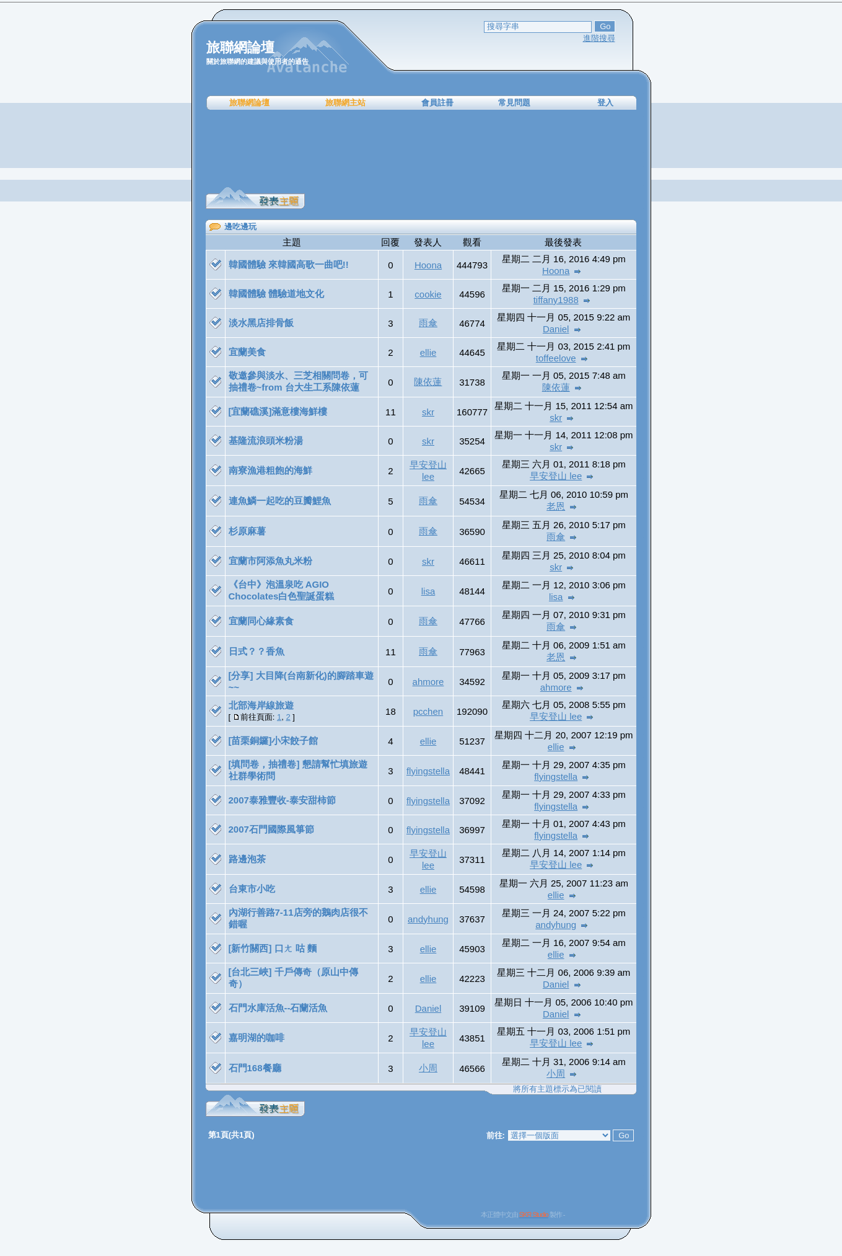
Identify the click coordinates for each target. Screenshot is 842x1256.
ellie (428, 352)
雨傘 (428, 322)
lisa (428, 591)
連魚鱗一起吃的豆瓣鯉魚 (280, 500)
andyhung (428, 919)
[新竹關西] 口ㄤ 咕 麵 (273, 948)
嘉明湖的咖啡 (256, 1037)
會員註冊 (437, 102)
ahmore (428, 681)
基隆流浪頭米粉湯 (266, 440)
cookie (427, 294)
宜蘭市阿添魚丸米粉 (270, 560)
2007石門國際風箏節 (271, 829)
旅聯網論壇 (249, 102)
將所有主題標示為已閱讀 (557, 1089)
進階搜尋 (599, 38)
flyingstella (428, 771)
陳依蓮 (428, 381)
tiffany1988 (556, 299)
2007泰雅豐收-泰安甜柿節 (282, 800)
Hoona (428, 265)
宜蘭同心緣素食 (261, 621)
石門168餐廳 (255, 1068)
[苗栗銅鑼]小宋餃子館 (273, 740)
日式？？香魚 (256, 651)
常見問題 (514, 102)
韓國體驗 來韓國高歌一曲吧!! (289, 264)
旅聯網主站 (345, 102)
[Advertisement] (421, 149)
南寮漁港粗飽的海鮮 (270, 470)
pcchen (428, 711)
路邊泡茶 (247, 859)
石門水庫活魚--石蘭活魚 (278, 1007)
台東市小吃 (252, 888)
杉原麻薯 (247, 531)
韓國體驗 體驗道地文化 (276, 293)
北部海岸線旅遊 (261, 705)
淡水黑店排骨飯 (261, 322)
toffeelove (556, 358)
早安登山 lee (556, 476)
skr (428, 412)
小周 (428, 1068)
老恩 (555, 506)
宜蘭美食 (247, 352)
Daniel (556, 329)
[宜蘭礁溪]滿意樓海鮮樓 (278, 411)
